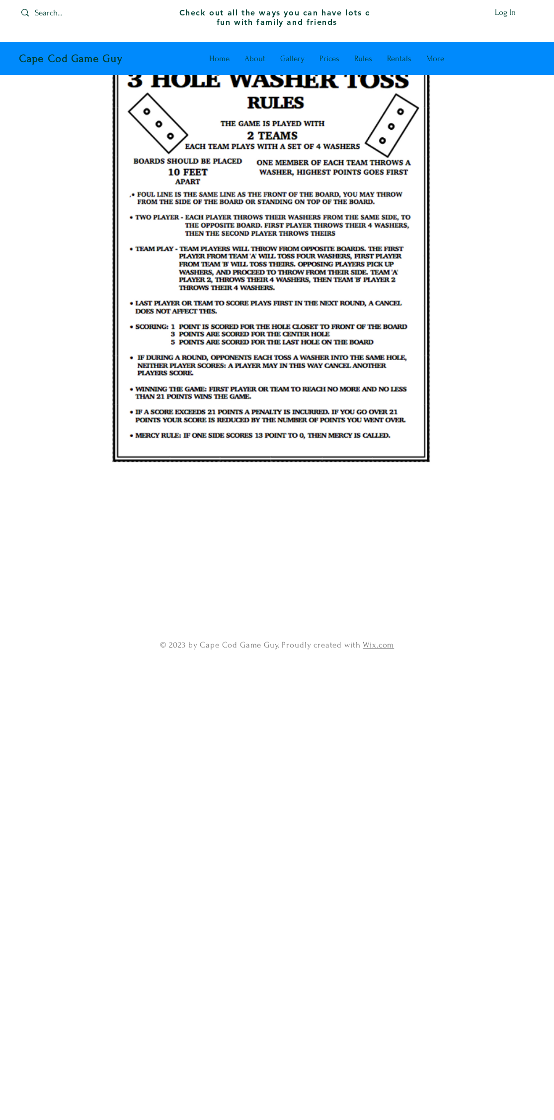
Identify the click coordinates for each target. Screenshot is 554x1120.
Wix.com (378, 645)
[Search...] (57, 12)
